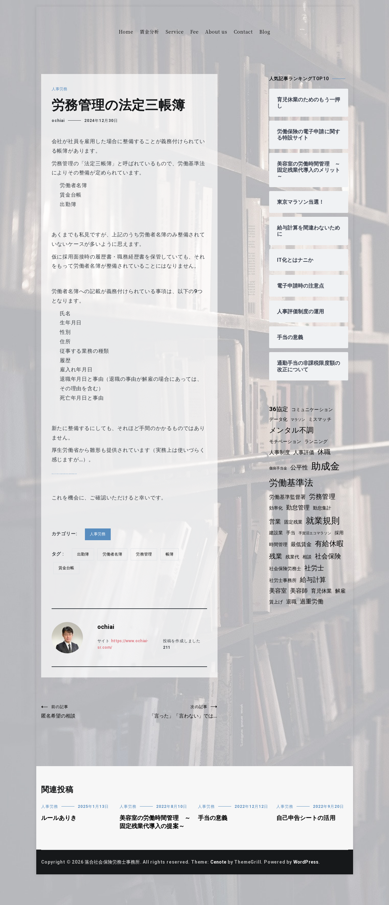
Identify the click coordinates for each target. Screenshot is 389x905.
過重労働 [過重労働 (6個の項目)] (281, 610)
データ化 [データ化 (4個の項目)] (278, 419)
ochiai (58, 120)
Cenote (222, 886)
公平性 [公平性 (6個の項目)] (300, 467)
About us (216, 31)
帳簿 (172, 554)
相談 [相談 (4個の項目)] (341, 554)
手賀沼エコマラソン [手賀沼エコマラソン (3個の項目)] (317, 533)
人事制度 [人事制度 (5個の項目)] (280, 452)
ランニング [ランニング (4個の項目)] (318, 441)
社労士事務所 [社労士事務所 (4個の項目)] (307, 578)
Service (175, 31)
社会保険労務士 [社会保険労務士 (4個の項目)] (316, 566)
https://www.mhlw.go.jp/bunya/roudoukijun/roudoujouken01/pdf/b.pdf (145, 472)
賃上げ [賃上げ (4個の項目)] (315, 600)
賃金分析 (149, 31)
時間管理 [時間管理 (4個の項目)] (291, 542)
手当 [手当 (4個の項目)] (292, 532)
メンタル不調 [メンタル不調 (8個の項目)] (292, 430)
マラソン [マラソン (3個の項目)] (299, 420)
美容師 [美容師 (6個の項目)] (330, 589)
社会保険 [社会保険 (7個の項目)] (282, 566)
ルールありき (59, 833)
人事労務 (60, 89)
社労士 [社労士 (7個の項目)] (279, 578)
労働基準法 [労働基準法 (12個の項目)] (292, 483)
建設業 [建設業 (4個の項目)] (276, 532)
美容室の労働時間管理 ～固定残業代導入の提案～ (153, 841)
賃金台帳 (66, 568)
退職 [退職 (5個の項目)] (331, 600)
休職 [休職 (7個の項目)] (326, 452)
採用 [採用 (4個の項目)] (274, 542)
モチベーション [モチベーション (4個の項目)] (286, 441)
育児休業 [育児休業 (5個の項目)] (280, 600)
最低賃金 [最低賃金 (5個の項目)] (315, 542)
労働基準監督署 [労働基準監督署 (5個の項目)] (288, 497)
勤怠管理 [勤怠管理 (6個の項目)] (299, 507)
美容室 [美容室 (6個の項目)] (309, 589)
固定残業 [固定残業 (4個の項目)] (294, 522)
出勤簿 (83, 554)
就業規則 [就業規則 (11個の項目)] (324, 521)
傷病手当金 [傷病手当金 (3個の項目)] (278, 468)
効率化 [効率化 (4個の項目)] (276, 508)
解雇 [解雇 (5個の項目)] (299, 600)
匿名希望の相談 (85, 712)
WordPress (310, 886)
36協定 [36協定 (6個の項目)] (279, 409)
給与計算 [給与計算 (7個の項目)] (282, 589)
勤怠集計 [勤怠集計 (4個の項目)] (324, 508)
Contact (243, 31)
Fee (194, 31)
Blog (264, 31)
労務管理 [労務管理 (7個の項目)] (324, 496)
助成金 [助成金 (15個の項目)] (327, 466)
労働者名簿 (113, 554)
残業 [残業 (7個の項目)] (309, 553)
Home (126, 31)
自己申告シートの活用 (307, 833)
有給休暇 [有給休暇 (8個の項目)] (284, 553)
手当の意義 (213, 833)
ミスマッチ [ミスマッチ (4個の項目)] (322, 419)
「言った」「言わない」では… (173, 719)
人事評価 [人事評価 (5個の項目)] (305, 452)
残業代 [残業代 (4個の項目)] (326, 554)
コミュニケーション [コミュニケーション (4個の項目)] (314, 409)
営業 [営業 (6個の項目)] (275, 521)
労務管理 (146, 554)
